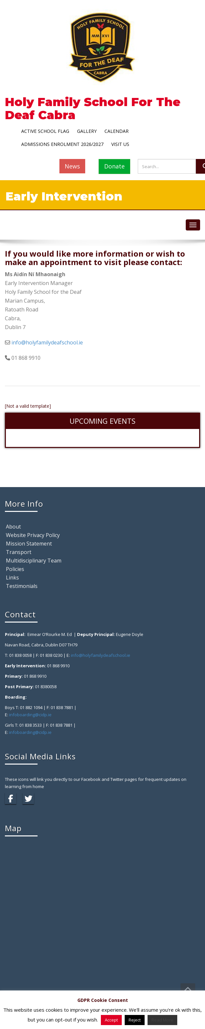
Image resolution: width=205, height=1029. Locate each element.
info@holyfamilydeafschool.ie (47, 342)
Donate (114, 166)
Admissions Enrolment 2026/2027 (62, 144)
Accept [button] (111, 1020)
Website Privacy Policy (33, 535)
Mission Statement (29, 543)
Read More (162, 1020)
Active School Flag (45, 131)
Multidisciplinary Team (33, 560)
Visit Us (120, 144)
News (72, 166)
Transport (18, 552)
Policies (15, 569)
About (13, 526)
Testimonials (22, 586)
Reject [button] (135, 1020)
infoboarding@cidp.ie (30, 715)
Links (12, 577)
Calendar (116, 131)
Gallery (87, 131)
